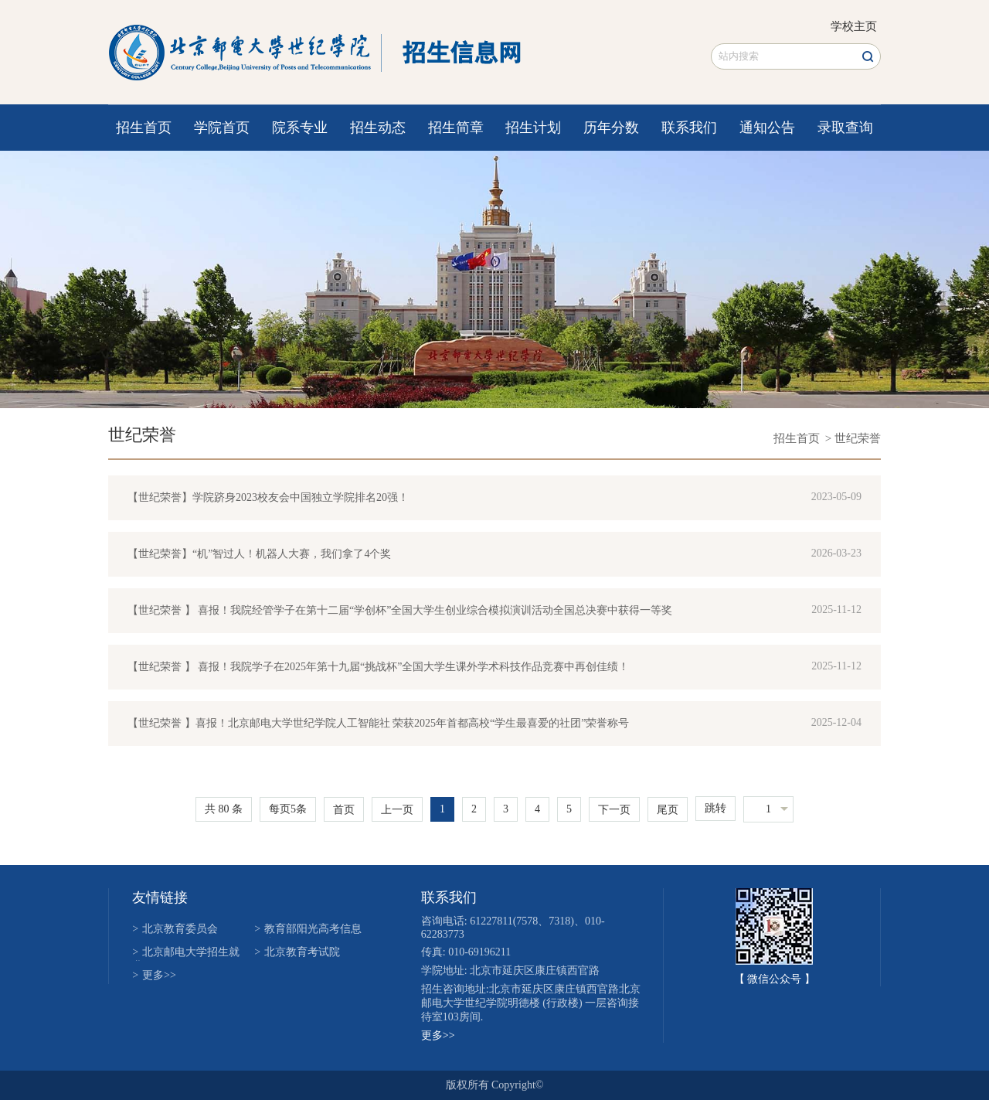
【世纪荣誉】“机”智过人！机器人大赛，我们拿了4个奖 (259, 554)
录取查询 (845, 127)
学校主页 (854, 26)
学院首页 (222, 127)
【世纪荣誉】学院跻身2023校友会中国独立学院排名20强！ (268, 497)
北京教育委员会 (175, 929)
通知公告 (767, 127)
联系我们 (689, 127)
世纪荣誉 (142, 434)
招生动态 (378, 127)
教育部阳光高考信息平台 (308, 930)
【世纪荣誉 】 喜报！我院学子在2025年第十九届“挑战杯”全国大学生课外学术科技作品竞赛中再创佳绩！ (378, 667)
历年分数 (611, 127)
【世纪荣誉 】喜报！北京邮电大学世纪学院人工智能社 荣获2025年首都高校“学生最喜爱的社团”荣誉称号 (378, 723)
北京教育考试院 (297, 952)
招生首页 (144, 127)
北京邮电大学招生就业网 (186, 953)
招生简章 (456, 127)
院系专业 (300, 127)
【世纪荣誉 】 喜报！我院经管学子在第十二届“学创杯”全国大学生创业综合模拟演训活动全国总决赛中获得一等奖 (399, 610)
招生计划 (533, 127)
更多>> (154, 975)
